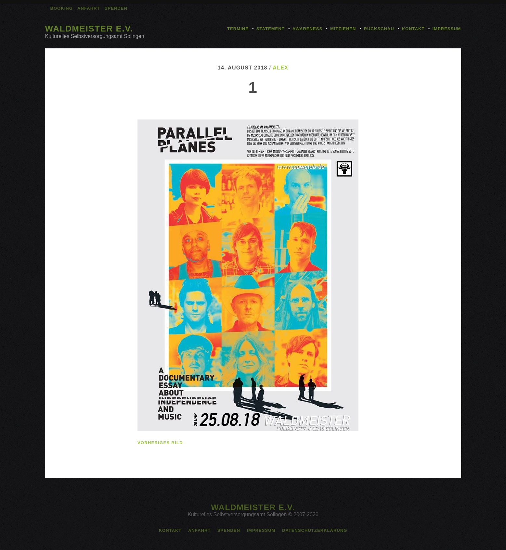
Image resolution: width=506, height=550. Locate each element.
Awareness (307, 28)
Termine (238, 28)
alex (280, 67)
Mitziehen (343, 28)
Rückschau (379, 28)
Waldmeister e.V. (89, 28)
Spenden (116, 8)
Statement (270, 28)
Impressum (446, 28)
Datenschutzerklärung (314, 530)
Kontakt (413, 28)
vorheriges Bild (160, 442)
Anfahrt (88, 8)
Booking (61, 8)
